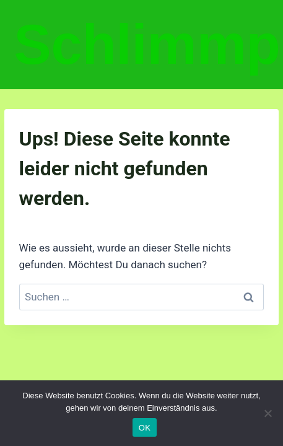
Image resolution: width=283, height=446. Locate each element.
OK (144, 427)
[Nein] (267, 413)
